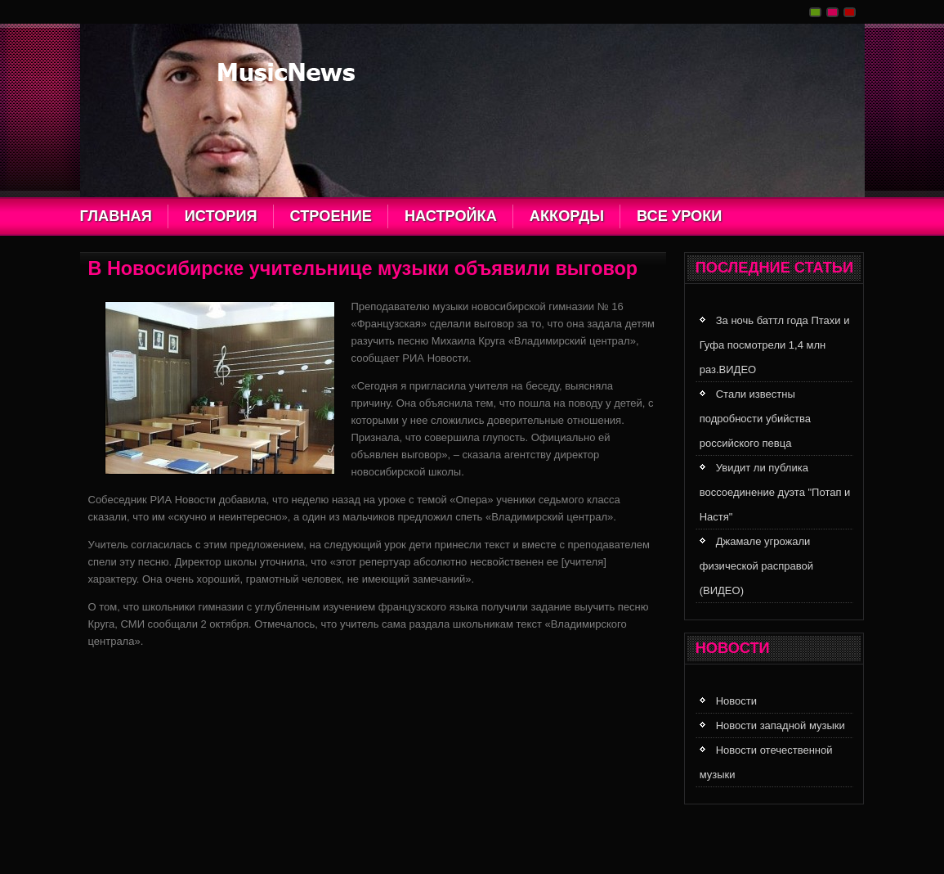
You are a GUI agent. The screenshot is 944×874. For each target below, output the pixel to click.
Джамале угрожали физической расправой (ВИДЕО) (756, 566)
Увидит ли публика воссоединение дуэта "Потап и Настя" (775, 492)
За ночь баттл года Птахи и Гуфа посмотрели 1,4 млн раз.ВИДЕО (775, 345)
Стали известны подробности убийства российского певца (755, 418)
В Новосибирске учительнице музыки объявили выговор (363, 268)
